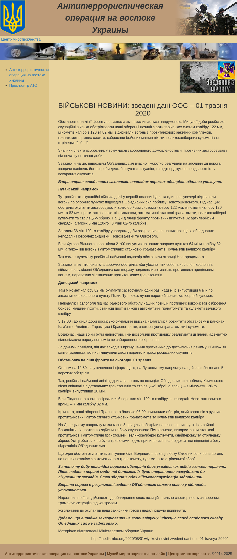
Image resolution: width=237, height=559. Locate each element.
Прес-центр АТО (23, 85)
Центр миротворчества (21, 39)
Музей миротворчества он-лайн (136, 554)
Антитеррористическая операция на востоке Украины (29, 75)
